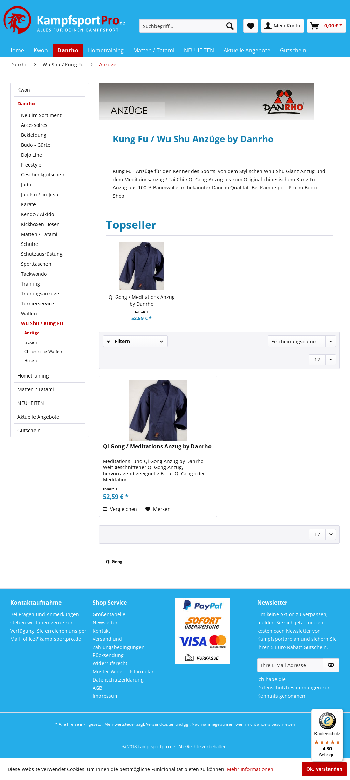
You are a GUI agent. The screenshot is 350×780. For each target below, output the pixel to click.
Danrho (26, 103)
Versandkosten (160, 724)
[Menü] (339, 713)
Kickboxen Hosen (40, 224)
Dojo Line (31, 154)
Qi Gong (114, 562)
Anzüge (31, 333)
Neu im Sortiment (41, 115)
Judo (26, 184)
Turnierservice (37, 303)
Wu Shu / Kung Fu (42, 323)
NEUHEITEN (30, 403)
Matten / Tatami (39, 234)
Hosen (30, 360)
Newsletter (105, 622)
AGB (97, 688)
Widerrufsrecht (110, 663)
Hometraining (33, 375)
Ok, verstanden (324, 769)
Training (30, 283)
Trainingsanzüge (40, 293)
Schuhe (29, 244)
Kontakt (101, 630)
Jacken (30, 342)
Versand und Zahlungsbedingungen (119, 643)
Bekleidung (33, 135)
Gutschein (29, 430)
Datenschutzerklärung (118, 679)
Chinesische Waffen (43, 351)
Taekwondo (34, 273)
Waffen (29, 313)
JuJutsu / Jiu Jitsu (39, 194)
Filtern (118, 341)
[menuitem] (188, 26)
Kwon (23, 90)
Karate (28, 204)
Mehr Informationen (250, 769)
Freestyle (31, 164)
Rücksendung (108, 655)
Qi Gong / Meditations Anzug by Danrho (142, 300)
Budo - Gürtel (36, 145)
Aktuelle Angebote (38, 416)
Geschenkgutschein (43, 174)
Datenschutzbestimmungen (289, 687)
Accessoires (34, 125)
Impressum (106, 695)
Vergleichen (120, 509)
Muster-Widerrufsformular (123, 671)
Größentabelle (109, 614)
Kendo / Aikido (37, 214)
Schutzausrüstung (42, 254)
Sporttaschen (36, 264)
